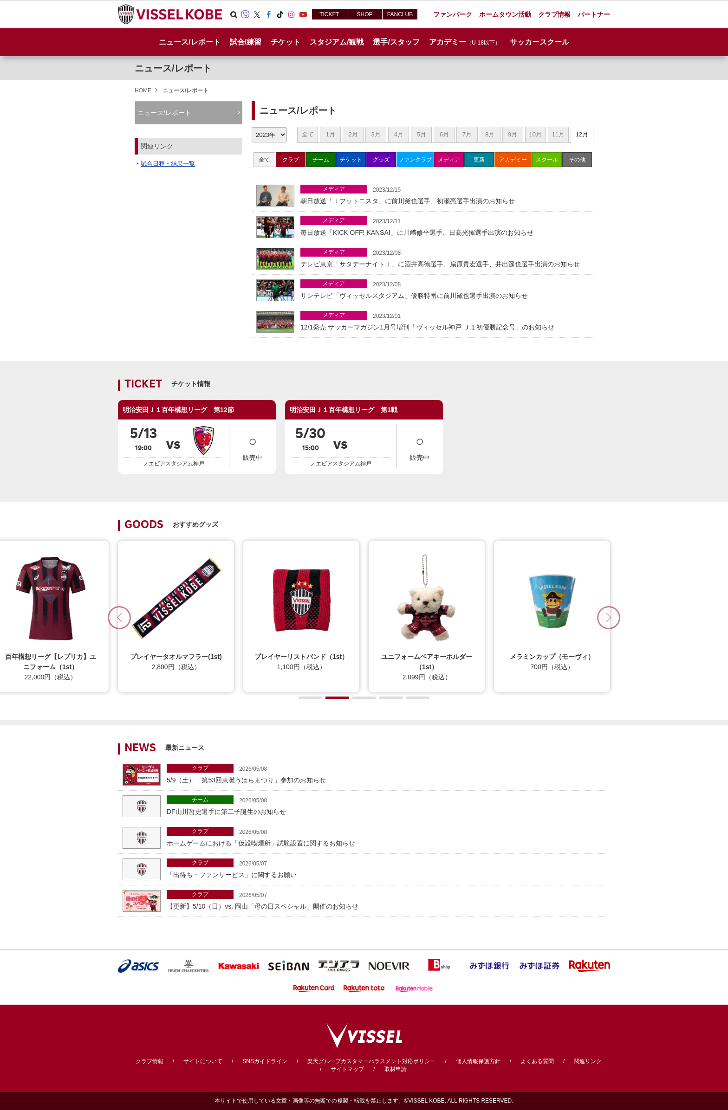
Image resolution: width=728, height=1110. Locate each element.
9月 (512, 134)
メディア (449, 159)
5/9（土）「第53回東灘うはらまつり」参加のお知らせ (386, 774)
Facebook (268, 14)
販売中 (252, 445)
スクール (547, 159)
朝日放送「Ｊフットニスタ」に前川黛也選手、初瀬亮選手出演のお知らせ (444, 195)
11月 (558, 134)
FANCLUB (400, 14)
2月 (353, 134)
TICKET (329, 14)
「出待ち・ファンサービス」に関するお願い (386, 868)
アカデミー (513, 159)
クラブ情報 (149, 1061)
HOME (143, 90)
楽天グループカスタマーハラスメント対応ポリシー (371, 1061)
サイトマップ (347, 1069)
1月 (330, 134)
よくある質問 (537, 1061)
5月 (421, 134)
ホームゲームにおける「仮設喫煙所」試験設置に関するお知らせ (386, 837)
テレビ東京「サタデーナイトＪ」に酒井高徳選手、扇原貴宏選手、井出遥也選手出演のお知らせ (444, 258)
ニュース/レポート (189, 42)
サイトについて (202, 1061)
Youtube (303, 14)
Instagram (291, 14)
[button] (608, 617)
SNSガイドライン (264, 1061)
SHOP (364, 14)
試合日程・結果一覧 (168, 163)
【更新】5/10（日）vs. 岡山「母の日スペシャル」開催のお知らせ (386, 900)
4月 (398, 134)
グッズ (381, 159)
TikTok (280, 14)
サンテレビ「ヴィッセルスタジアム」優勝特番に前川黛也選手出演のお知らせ (444, 289)
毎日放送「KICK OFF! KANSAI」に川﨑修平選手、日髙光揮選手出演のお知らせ (444, 226)
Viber (245, 14)
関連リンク (588, 1061)
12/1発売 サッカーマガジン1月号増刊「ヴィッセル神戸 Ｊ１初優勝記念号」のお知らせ (444, 321)
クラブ (290, 159)
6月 (444, 134)
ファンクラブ (415, 159)
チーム (320, 159)
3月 (376, 134)
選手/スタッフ (396, 42)
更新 (479, 159)
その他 (577, 159)
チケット (351, 159)
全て (308, 134)
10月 (535, 134)
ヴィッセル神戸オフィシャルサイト (170, 14)
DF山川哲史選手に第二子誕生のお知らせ (386, 805)
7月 (467, 134)
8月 (489, 134)
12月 (582, 134)
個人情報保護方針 (478, 1061)
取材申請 (395, 1069)
